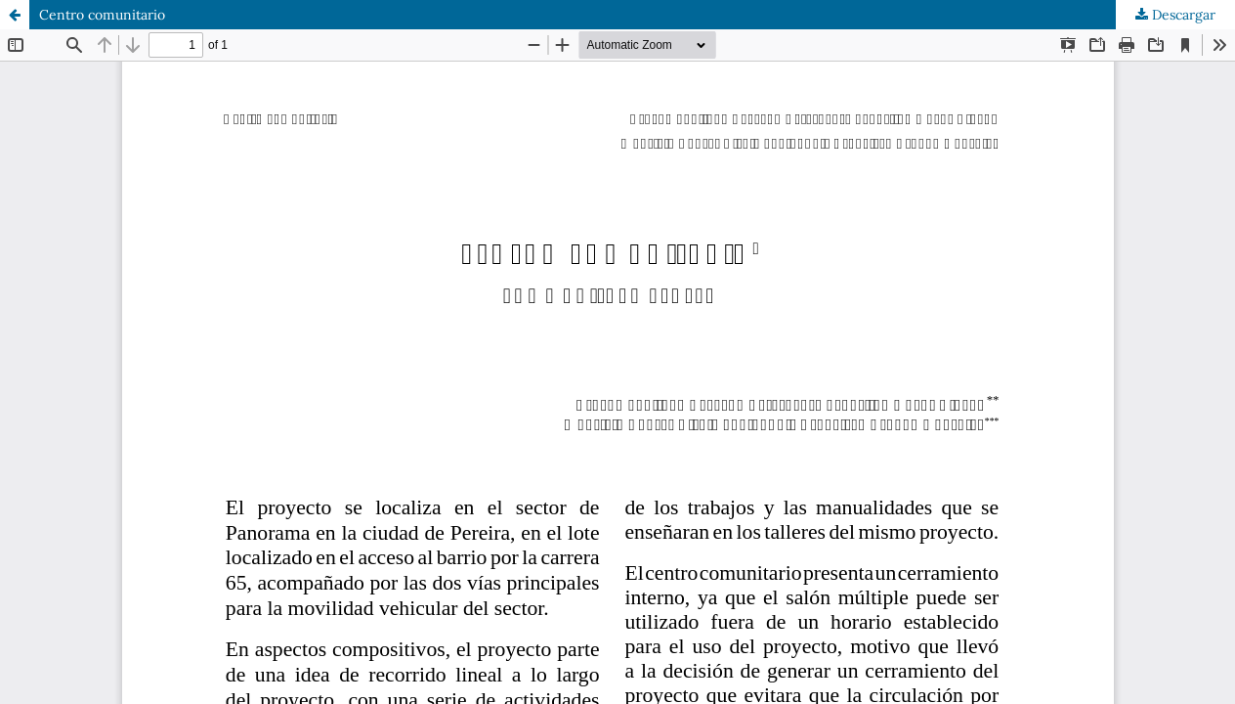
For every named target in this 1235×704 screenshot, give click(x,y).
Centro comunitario (102, 14)
